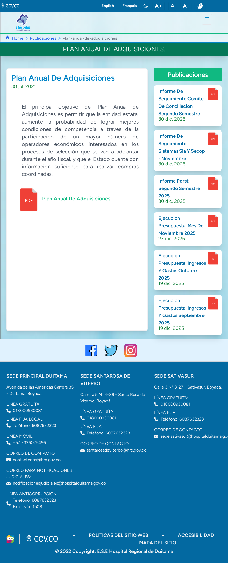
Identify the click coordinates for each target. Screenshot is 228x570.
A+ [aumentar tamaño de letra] (158, 6)
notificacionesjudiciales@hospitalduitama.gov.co (59, 483)
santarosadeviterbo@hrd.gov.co (116, 450)
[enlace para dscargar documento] (213, 93)
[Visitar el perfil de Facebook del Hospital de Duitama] (91, 350)
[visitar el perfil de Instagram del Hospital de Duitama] (130, 350)
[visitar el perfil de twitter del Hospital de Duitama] (111, 350)
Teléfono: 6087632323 (34, 425)
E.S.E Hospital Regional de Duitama (135, 551)
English (108, 5)
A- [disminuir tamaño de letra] (186, 6)
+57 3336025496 (29, 442)
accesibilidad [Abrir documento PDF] (196, 535)
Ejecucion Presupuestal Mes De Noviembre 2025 (180, 225)
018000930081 (28, 410)
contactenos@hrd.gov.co (37, 459)
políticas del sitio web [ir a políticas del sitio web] (119, 535)
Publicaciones (43, 38)
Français (129, 5)
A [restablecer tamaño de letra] (172, 6)
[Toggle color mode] (146, 6)
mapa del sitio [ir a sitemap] (157, 543)
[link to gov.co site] (10, 6)
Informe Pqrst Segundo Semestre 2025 (179, 188)
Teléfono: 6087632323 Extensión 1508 (34, 503)
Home (17, 38)
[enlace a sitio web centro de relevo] (200, 6)
